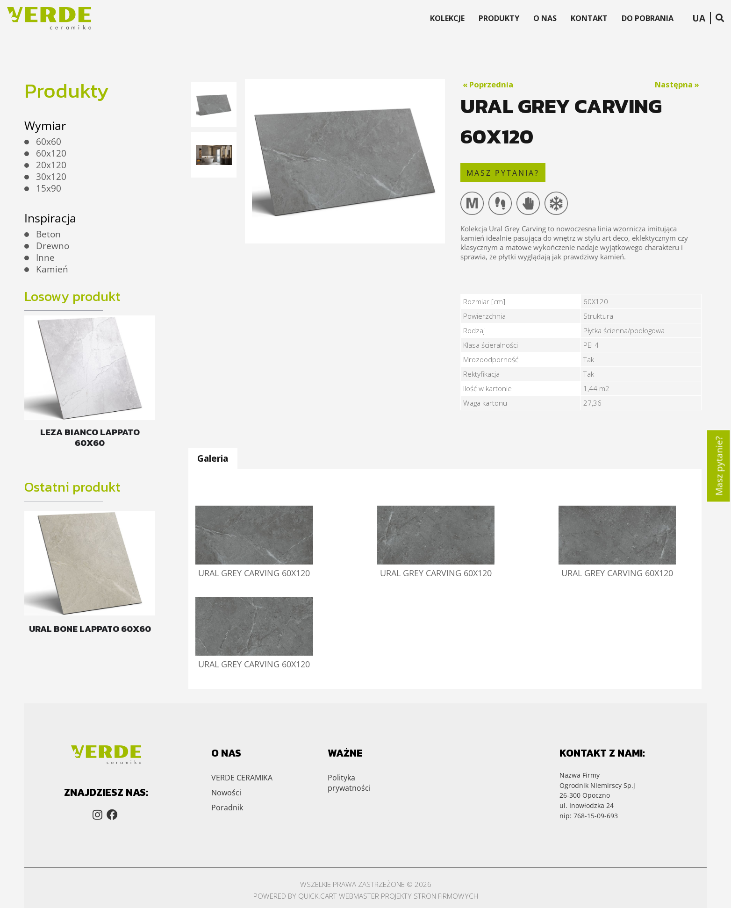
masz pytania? (502, 173)
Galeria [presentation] (212, 458)
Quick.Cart (317, 861)
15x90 (48, 188)
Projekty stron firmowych (429, 861)
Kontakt (589, 18)
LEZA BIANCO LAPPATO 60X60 (90, 437)
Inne (45, 257)
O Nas (545, 18)
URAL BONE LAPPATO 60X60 (90, 629)
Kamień (52, 269)
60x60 (48, 142)
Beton (48, 234)
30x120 (51, 177)
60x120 (51, 153)
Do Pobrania (648, 18)
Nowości (226, 757)
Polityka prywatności (349, 747)
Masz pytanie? (719, 465)
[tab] (212, 458)
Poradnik (227, 772)
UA (698, 18)
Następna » (677, 84)
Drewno (52, 246)
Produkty (499, 18)
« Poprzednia (488, 84)
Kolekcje (447, 18)
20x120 (51, 165)
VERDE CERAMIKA (241, 742)
